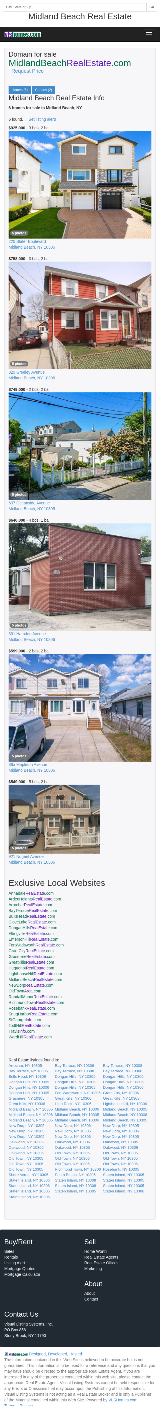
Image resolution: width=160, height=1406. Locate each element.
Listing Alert (14, 1263)
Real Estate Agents (101, 1257)
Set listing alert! (42, 119)
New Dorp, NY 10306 (73, 1125)
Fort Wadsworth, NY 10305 (78, 1093)
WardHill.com (30, 1037)
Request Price (27, 71)
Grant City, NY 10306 (121, 1093)
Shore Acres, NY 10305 (28, 1175)
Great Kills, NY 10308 (121, 1098)
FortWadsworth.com (36, 945)
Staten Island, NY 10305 (123, 1175)
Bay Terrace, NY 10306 (74, 1065)
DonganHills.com (33, 927)
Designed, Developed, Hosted (55, 1354)
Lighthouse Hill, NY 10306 (125, 1104)
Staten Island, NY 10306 (29, 1180)
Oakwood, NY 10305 (26, 1142)
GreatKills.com (31, 962)
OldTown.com (25, 991)
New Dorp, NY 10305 (27, 1125)
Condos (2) (43, 90)
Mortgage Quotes (19, 1268)
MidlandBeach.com (35, 979)
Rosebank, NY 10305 (121, 1169)
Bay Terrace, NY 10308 (122, 1065)
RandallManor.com (35, 996)
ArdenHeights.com (35, 899)
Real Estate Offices (101, 1263)
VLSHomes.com (123, 1400)
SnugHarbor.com (33, 1014)
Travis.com (22, 1031)
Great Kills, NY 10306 (73, 1098)
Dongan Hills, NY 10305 (75, 1076)
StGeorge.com (25, 1019)
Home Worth (95, 1251)
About (89, 1293)
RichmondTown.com (36, 1002)
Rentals (11, 1257)
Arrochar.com (30, 904)
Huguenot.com (31, 968)
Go (151, 7)
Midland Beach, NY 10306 (77, 1109)
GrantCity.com (31, 950)
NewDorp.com (31, 985)
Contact (91, 1299)
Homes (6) (20, 90)
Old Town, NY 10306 (120, 1153)
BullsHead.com (32, 916)
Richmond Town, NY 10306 (78, 1169)
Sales (9, 1251)
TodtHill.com (29, 1025)
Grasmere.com (32, 956)
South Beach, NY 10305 (75, 1175)
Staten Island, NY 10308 (75, 1180)
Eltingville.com (31, 933)
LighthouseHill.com (35, 973)
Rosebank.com (32, 1008)
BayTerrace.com (33, 910)
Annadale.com (31, 893)
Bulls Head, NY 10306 (27, 1076)
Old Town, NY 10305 (72, 1153)
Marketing (93, 1268)
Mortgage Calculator (22, 1274)
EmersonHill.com (33, 939)
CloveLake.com (32, 922)
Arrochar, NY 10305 (25, 1065)
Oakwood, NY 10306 (72, 1142)
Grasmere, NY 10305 (27, 1098)
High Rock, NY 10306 (73, 1104)
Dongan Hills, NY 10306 (123, 1076)
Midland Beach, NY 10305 (31, 1109)
